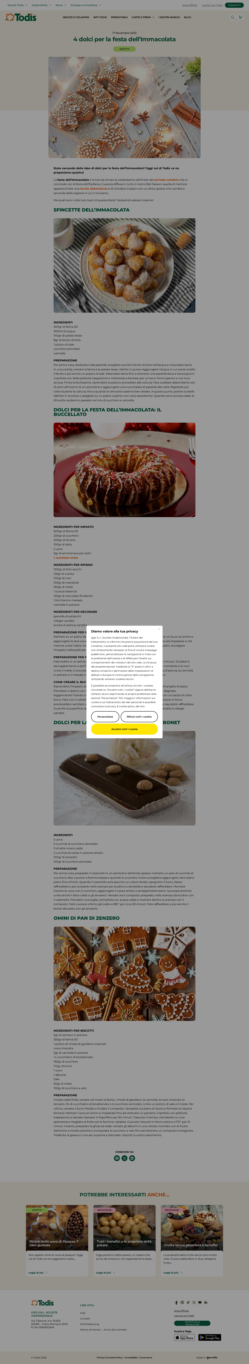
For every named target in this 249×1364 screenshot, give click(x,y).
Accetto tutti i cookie (124, 729)
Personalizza (105, 716)
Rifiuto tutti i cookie (139, 716)
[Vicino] (159, 629)
